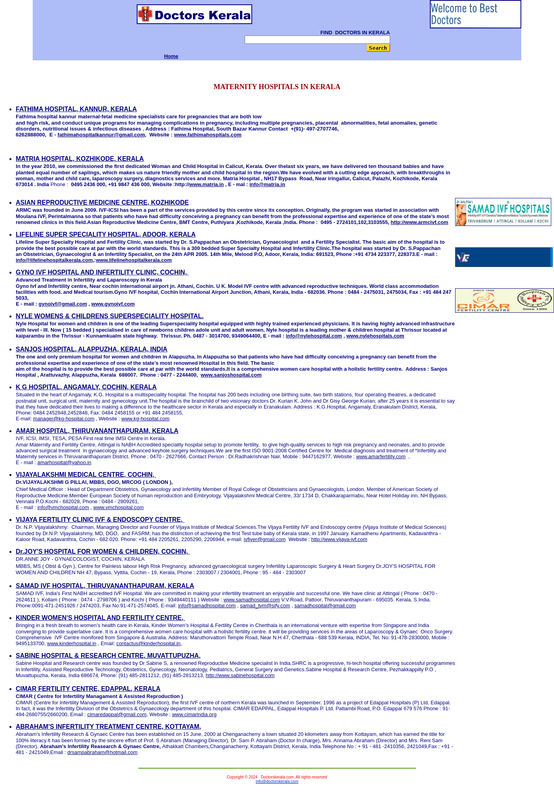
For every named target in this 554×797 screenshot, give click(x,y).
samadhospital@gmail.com (325, 605)
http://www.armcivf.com (419, 222)
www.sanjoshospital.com (231, 375)
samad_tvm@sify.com (265, 605)
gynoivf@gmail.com (63, 304)
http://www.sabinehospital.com (240, 675)
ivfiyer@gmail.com (265, 539)
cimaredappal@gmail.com (116, 714)
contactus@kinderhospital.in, (149, 643)
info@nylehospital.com (314, 336)
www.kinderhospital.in (72, 643)
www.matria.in (206, 184)
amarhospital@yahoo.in (64, 462)
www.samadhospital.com (251, 600)
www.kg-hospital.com (145, 419)
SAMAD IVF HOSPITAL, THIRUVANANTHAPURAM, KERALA (105, 585)
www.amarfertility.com (380, 456)
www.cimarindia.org (194, 714)
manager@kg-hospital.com (64, 419)
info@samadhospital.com (207, 605)
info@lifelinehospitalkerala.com (54, 260)
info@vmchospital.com (63, 507)
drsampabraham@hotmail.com (102, 752)
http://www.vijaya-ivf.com (339, 539)
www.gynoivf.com (113, 304)
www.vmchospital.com (118, 507)
